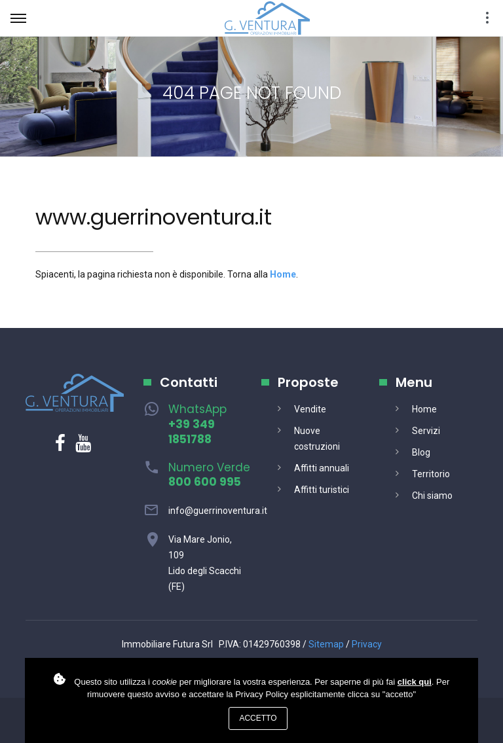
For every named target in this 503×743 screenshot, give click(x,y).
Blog (421, 452)
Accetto (257, 718)
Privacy (367, 644)
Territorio (431, 474)
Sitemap (326, 644)
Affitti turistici (321, 489)
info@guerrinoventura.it (217, 510)
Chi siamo (432, 495)
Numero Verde (209, 475)
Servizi (426, 431)
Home (424, 409)
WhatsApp (197, 424)
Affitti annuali (321, 468)
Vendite (310, 409)
